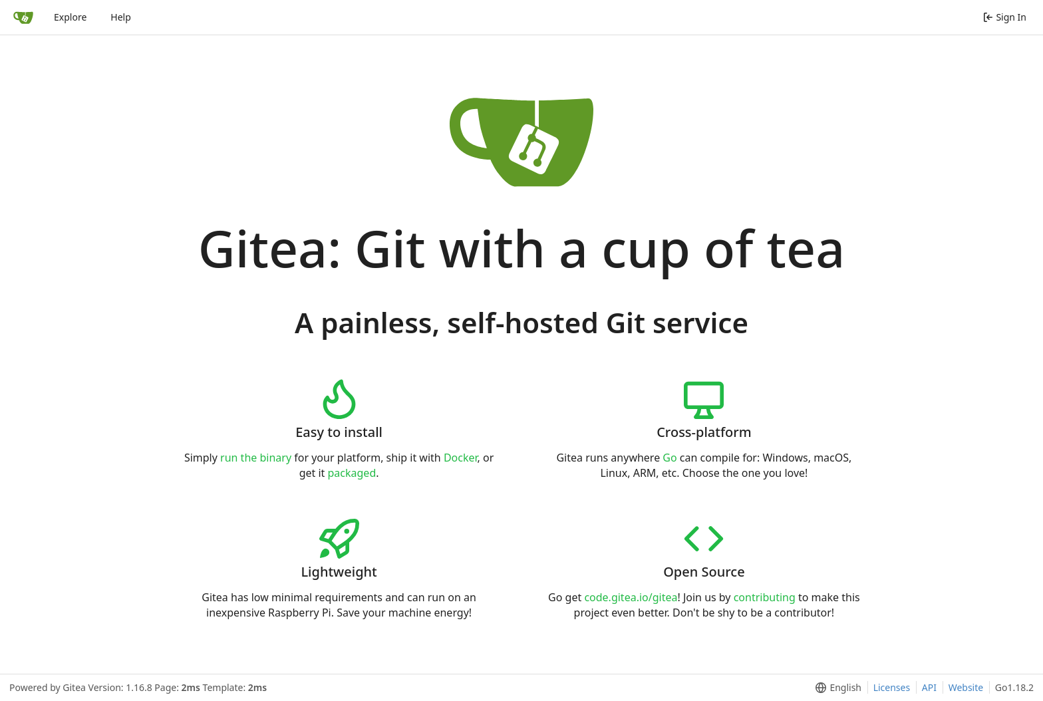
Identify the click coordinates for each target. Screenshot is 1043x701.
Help (120, 17)
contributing (765, 597)
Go (669, 457)
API (929, 687)
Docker (461, 457)
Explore (70, 17)
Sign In (1004, 17)
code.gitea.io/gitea (630, 597)
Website (966, 687)
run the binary (255, 457)
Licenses (892, 687)
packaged (352, 473)
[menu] (835, 687)
